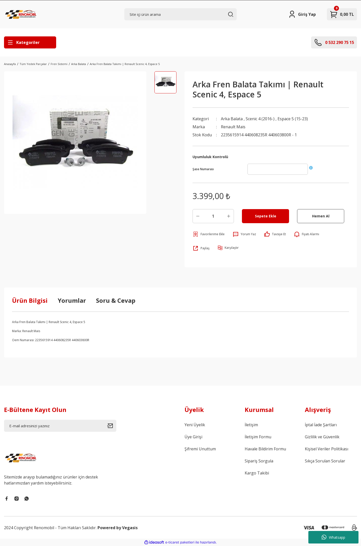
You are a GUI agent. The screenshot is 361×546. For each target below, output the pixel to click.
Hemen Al (320, 216)
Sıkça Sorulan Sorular (325, 461)
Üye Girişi (193, 437)
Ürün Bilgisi (30, 300)
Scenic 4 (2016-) (260, 119)
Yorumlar (72, 300)
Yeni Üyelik (195, 425)
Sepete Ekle (265, 216)
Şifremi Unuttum (200, 449)
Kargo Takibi (257, 473)
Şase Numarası (203, 169)
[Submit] (111, 426)
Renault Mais (233, 127)
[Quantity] (213, 216)
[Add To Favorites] (209, 234)
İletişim (251, 425)
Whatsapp (333, 537)
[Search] (180, 14)
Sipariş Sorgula (259, 461)
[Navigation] (30, 42)
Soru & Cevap (115, 300)
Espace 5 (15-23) (293, 119)
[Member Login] (302, 14)
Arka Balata (232, 119)
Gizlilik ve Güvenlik (322, 437)
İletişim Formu (258, 437)
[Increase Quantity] (229, 216)
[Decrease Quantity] (198, 216)
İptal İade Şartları (321, 425)
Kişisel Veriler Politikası (326, 449)
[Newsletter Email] (60, 426)
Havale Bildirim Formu (265, 449)
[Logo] (21, 14)
